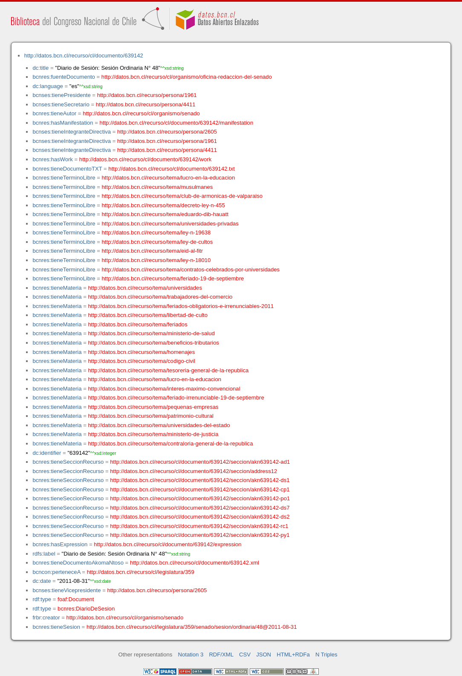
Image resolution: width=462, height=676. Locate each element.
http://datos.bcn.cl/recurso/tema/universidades (145, 288)
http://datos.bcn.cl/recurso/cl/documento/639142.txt (171, 168)
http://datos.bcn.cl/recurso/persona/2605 (167, 131)
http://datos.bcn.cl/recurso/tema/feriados (138, 324)
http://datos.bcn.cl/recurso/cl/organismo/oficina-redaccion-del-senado (186, 77)
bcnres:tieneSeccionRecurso (68, 462)
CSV (245, 654)
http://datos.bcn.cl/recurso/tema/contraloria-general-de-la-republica (170, 443)
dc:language (47, 86)
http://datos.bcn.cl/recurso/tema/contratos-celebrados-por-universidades (191, 269)
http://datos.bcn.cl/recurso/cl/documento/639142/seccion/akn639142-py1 (199, 535)
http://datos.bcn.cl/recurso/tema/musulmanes (157, 187)
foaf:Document (76, 599)
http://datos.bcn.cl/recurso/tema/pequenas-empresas (153, 407)
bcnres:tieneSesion (56, 627)
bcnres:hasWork (52, 159)
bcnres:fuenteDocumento (63, 77)
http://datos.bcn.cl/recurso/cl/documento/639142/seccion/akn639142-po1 (200, 498)
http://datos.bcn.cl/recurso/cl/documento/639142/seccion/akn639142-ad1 (200, 462)
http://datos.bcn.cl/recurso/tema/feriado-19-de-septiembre (173, 278)
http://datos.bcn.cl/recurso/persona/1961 (147, 95)
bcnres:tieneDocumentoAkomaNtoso (78, 562)
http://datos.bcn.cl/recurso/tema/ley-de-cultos (157, 242)
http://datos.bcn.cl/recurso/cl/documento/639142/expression (167, 544)
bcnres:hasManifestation (62, 123)
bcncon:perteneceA (56, 572)
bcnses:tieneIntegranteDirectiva (71, 131)
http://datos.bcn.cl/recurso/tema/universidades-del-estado (159, 425)
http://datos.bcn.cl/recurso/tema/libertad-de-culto (148, 315)
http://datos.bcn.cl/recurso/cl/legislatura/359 (140, 572)
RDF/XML (221, 654)
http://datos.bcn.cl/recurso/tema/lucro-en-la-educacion (168, 177)
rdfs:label (43, 553)
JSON (263, 654)
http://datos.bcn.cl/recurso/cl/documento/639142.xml (194, 562)
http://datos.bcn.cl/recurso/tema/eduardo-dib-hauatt (165, 214)
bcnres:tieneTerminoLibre (63, 177)
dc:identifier (46, 453)
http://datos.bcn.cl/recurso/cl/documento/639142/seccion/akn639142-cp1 (199, 489)
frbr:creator (46, 617)
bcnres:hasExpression (59, 544)
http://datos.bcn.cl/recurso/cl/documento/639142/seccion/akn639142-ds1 (199, 480)
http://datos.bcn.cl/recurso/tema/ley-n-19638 (156, 232)
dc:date (41, 581)
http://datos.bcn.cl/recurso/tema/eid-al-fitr (152, 251)
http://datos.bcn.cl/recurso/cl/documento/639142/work (145, 159)
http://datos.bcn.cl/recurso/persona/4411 (146, 104)
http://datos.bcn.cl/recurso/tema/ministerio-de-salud (151, 333)
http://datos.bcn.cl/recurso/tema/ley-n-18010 (156, 260)
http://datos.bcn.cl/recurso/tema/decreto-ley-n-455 (163, 205)
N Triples (326, 654)
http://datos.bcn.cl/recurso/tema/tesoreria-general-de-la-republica (168, 370)
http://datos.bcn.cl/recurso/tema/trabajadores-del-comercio (160, 297)
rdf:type (41, 599)
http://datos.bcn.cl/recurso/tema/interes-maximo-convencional (164, 388)
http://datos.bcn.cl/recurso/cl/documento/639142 (83, 55)
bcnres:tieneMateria (56, 288)
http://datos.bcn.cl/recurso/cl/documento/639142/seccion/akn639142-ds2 (199, 516)
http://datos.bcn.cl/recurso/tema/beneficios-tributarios (153, 342)
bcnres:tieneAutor (54, 113)
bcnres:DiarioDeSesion (86, 608)
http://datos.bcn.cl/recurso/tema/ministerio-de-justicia (153, 434)
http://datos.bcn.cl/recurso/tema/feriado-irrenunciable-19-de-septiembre (176, 397)
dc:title (40, 68)
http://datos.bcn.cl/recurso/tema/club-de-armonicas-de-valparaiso (182, 196)
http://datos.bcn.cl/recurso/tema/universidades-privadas (170, 223)
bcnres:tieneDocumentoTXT (67, 168)
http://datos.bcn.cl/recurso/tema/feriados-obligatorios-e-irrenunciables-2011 (181, 306)
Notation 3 (191, 654)
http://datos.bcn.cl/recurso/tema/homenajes (141, 352)
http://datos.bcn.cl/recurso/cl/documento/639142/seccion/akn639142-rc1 (199, 526)
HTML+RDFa (293, 654)
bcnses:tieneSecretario (60, 104)
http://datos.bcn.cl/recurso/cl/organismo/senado (141, 113)
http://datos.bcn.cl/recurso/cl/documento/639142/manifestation (176, 123)
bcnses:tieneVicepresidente (66, 590)
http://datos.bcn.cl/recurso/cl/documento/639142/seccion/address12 (193, 471)
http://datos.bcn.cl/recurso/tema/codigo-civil (141, 361)
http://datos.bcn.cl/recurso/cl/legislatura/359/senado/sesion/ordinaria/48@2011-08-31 (192, 627)
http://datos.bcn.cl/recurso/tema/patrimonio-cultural (151, 416)
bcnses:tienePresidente (61, 95)
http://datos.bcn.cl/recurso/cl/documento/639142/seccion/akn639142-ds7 (199, 508)
